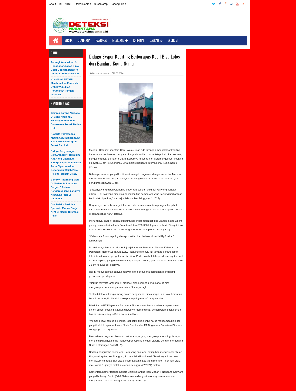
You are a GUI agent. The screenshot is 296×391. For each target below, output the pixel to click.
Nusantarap (101, 3)
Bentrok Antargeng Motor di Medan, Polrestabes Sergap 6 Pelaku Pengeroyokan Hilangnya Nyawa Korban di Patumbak (65, 189)
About (52, 3)
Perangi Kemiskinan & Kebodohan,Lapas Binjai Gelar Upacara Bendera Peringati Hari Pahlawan (65, 68)
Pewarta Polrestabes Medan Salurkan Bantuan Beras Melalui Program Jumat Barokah (65, 140)
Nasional (101, 40)
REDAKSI (65, 3)
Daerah (156, 40)
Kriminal (138, 40)
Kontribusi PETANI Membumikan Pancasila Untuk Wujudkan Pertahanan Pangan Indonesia (65, 87)
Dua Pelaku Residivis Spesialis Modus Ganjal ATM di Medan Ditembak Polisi (65, 210)
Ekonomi (173, 40)
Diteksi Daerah (82, 3)
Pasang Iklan (118, 3)
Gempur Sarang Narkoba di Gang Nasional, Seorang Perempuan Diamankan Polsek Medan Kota (66, 121)
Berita (68, 40)
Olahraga (84, 40)
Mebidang (120, 40)
